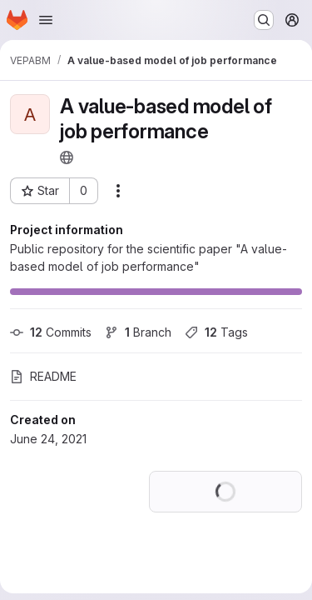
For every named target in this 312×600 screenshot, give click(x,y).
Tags (216, 332)
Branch (138, 332)
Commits (51, 332)
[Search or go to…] (264, 20)
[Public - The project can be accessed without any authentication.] (66, 157)
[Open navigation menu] (45, 20)
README (43, 376)
